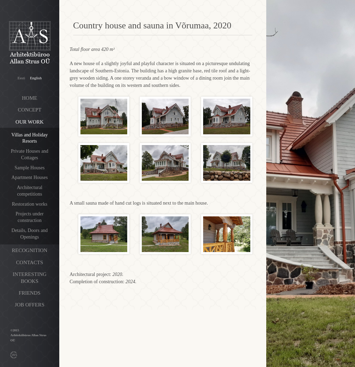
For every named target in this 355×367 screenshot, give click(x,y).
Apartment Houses (29, 177)
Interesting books (30, 277)
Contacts (29, 262)
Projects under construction (29, 217)
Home (29, 98)
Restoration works (29, 204)
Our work (30, 122)
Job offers (29, 304)
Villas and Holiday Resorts (29, 138)
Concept (29, 110)
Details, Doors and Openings (29, 234)
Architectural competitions (29, 191)
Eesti (21, 78)
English (36, 78)
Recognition (29, 250)
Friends (30, 293)
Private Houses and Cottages (29, 154)
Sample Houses (30, 167)
